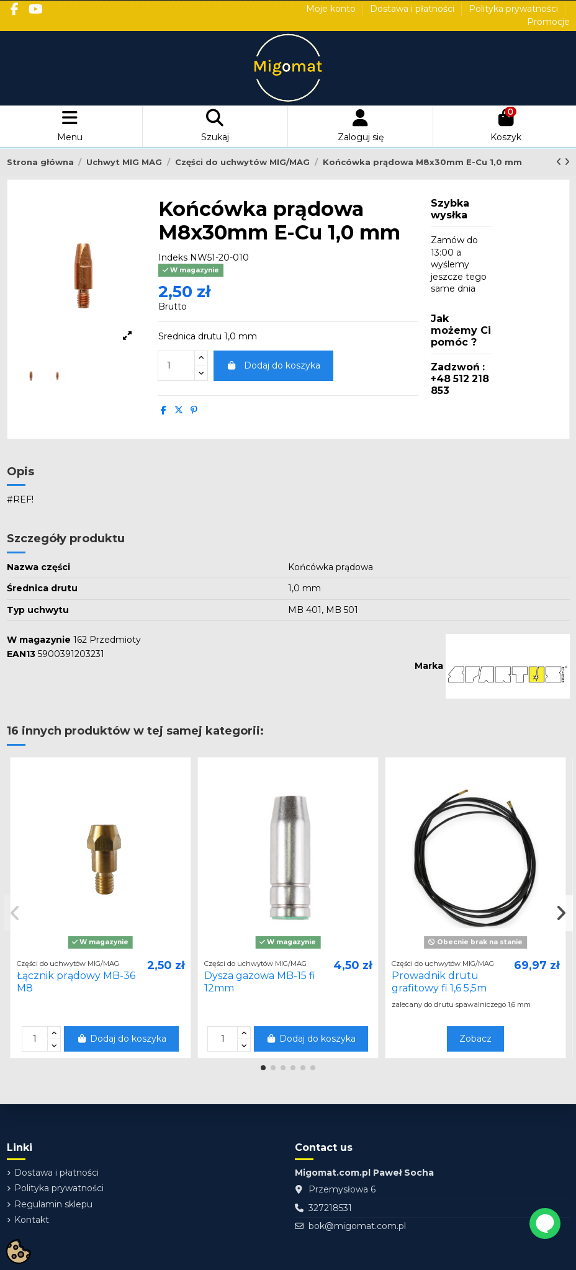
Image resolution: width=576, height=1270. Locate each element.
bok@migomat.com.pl (357, 1226)
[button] (263, 1067)
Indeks (172, 257)
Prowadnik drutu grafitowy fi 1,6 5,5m (439, 981)
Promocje (548, 21)
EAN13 (21, 654)
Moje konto (332, 8)
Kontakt (31, 1219)
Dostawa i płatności (413, 8)
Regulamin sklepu (53, 1204)
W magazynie (39, 639)
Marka (429, 665)
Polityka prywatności (514, 8)
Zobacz (475, 1038)
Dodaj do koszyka (274, 365)
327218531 (330, 1208)
